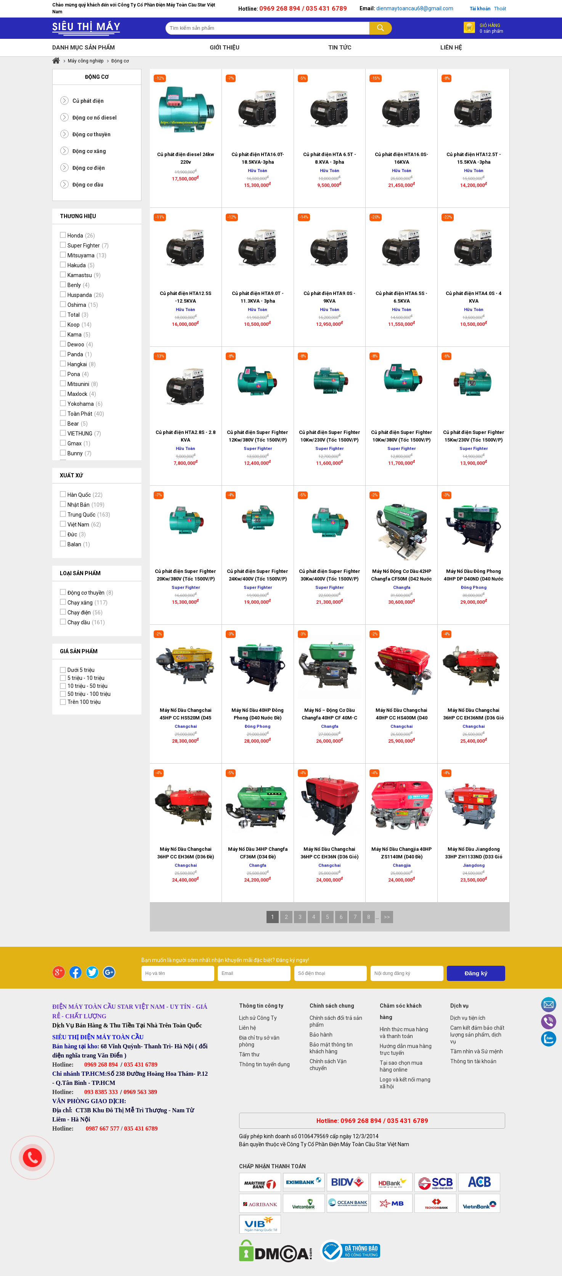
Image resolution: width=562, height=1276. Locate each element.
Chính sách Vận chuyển (328, 1064)
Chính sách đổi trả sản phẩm (336, 1021)
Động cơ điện (88, 168)
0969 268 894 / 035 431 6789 (303, 8)
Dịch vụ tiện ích (467, 1018)
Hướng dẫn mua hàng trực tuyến (406, 1049)
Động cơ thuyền (91, 134)
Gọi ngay (32, 1157)
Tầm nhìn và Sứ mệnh (476, 1051)
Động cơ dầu (87, 185)
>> (387, 917)
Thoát (500, 8)
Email (548, 1004)
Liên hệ (247, 1028)
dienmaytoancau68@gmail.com (414, 8)
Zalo (548, 1038)
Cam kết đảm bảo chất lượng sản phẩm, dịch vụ (477, 1035)
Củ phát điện (88, 101)
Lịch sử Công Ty (258, 1018)
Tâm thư (249, 1054)
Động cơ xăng (89, 151)
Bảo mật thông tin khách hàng (331, 1048)
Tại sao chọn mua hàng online (401, 1066)
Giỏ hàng (491, 28)
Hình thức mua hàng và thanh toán (404, 1032)
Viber (548, 1021)
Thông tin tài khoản (473, 1061)
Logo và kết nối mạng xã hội (405, 1083)
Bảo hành (321, 1035)
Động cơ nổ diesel (94, 118)
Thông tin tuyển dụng (264, 1064)
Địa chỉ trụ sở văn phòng (259, 1041)
